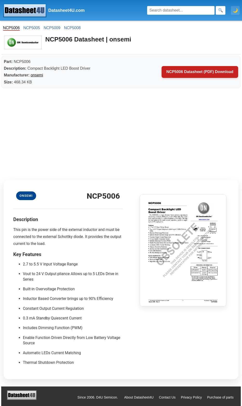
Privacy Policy (191, 397)
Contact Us (167, 397)
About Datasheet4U (139, 397)
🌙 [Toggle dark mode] (235, 10)
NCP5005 (31, 28)
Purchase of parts (220, 397)
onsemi (37, 75)
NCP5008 (72, 28)
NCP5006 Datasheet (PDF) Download (199, 72)
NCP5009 (52, 28)
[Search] (181, 10)
